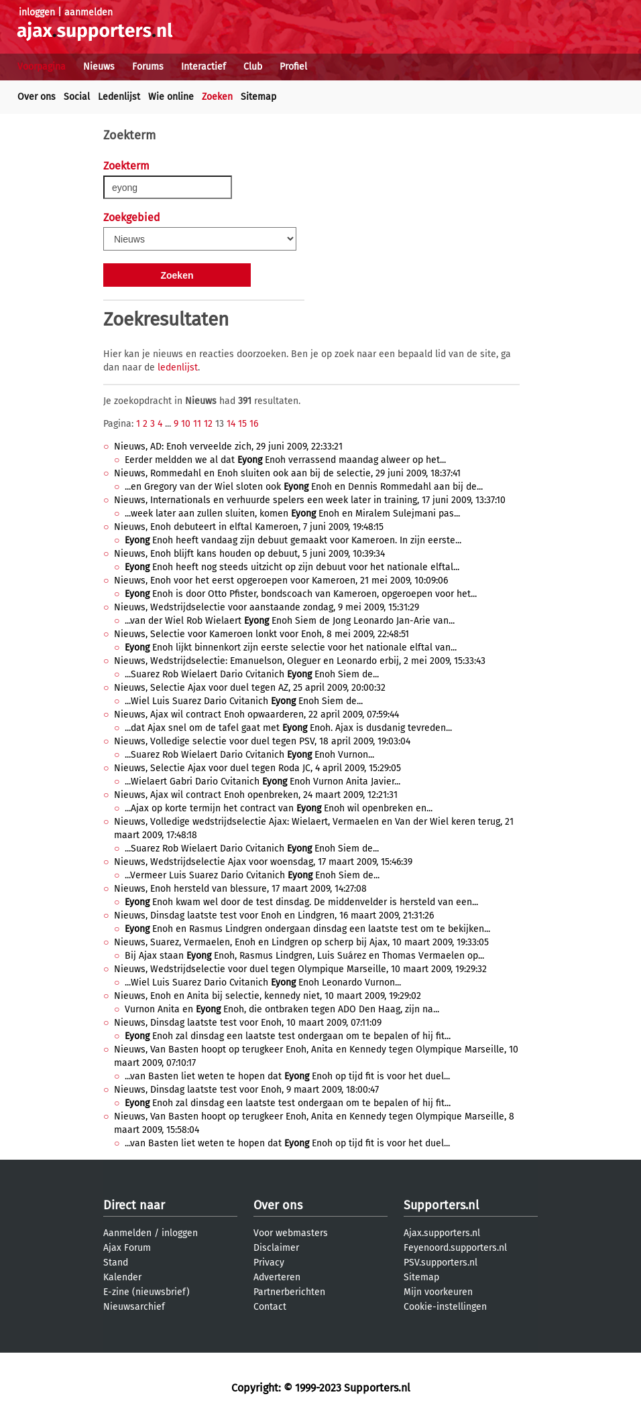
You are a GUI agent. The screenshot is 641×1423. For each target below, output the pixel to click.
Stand (115, 1262)
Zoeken (217, 97)
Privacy (268, 1262)
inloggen (37, 12)
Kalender (122, 1277)
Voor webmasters (290, 1233)
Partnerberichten (289, 1292)
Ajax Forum (127, 1247)
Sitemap (258, 97)
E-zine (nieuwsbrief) (146, 1292)
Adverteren (276, 1277)
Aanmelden (127, 1233)
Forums (148, 66)
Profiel (293, 66)
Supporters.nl (441, 1205)
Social (77, 97)
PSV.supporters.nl (440, 1262)
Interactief (203, 66)
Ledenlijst (119, 97)
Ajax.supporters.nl (442, 1233)
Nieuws (99, 66)
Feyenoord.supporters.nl (455, 1247)
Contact (269, 1306)
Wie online (171, 97)
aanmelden (88, 12)
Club (252, 66)
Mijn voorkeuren (438, 1292)
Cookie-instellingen (445, 1306)
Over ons (36, 97)
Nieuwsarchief (134, 1306)
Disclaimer (276, 1247)
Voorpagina (41, 66)
